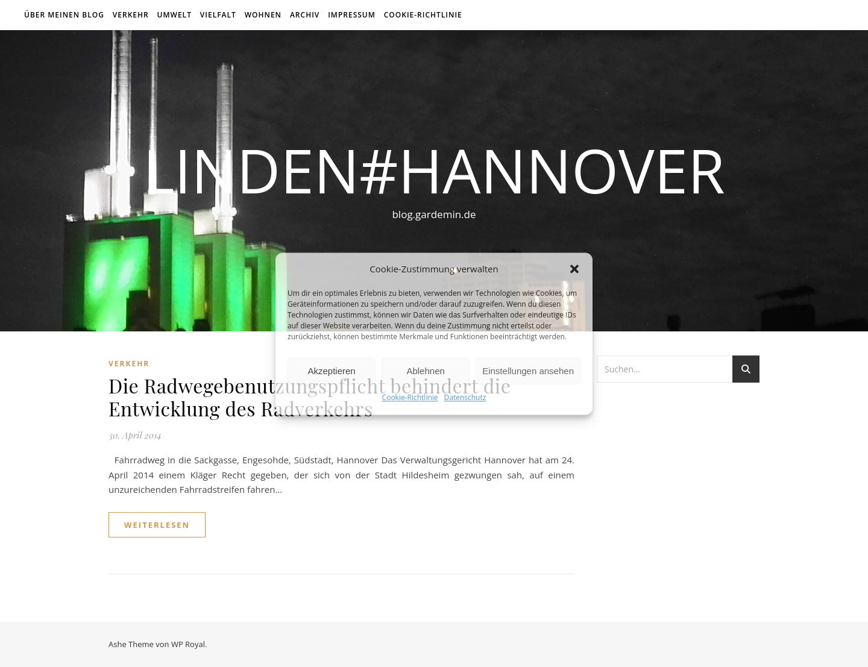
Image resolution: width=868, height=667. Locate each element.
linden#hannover (434, 170)
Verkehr (131, 15)
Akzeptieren (331, 371)
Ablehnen (425, 371)
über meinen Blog (64, 15)
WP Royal (188, 644)
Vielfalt (218, 15)
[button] (574, 269)
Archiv (304, 15)
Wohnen (263, 15)
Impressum (352, 15)
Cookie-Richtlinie (410, 398)
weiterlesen (157, 524)
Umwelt (174, 15)
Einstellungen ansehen (528, 371)
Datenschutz (465, 398)
